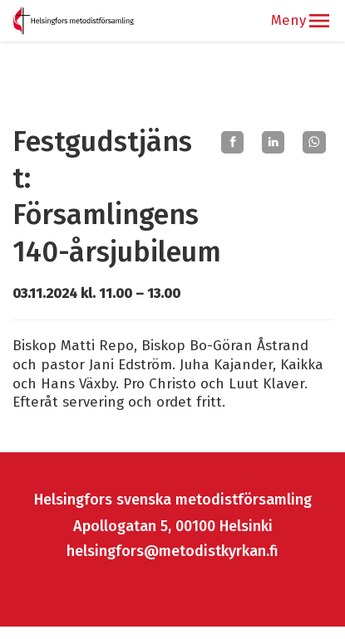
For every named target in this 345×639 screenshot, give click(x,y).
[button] (319, 20)
